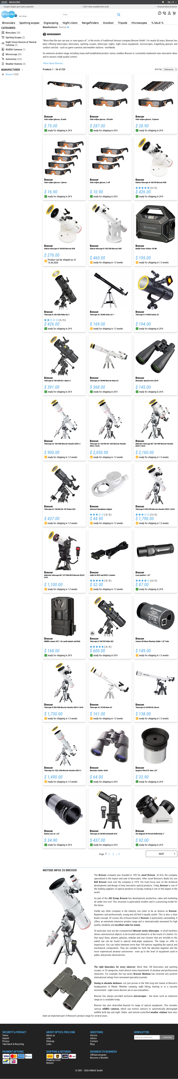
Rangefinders (90, 22)
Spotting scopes (29, 22)
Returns (50, 1062)
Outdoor (108, 22)
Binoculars (8, 22)
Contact (94, 1041)
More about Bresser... (53, 63)
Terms (5, 1035)
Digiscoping (51, 22)
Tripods (122, 22)
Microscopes (139, 22)
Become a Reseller (99, 1057)
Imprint (5, 1038)
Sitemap (50, 1041)
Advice (93, 1038)
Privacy (5, 1041)
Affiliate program (98, 1054)
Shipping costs (53, 1060)
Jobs (48, 1038)
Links (48, 1044)
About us (50, 1035)
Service (93, 1035)
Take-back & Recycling (13, 1044)
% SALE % (157, 22)
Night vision (70, 22)
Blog (92, 1044)
